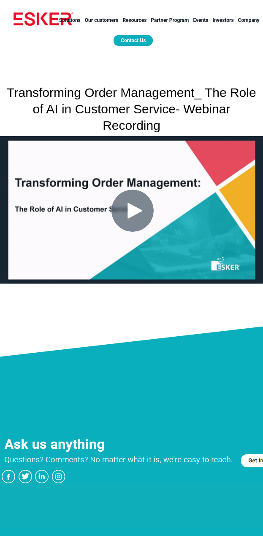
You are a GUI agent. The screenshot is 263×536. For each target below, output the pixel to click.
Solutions (70, 20)
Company (249, 20)
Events (200, 20)
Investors (222, 20)
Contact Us (133, 40)
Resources (134, 20)
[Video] (131, 210)
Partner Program (170, 20)
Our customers (102, 20)
